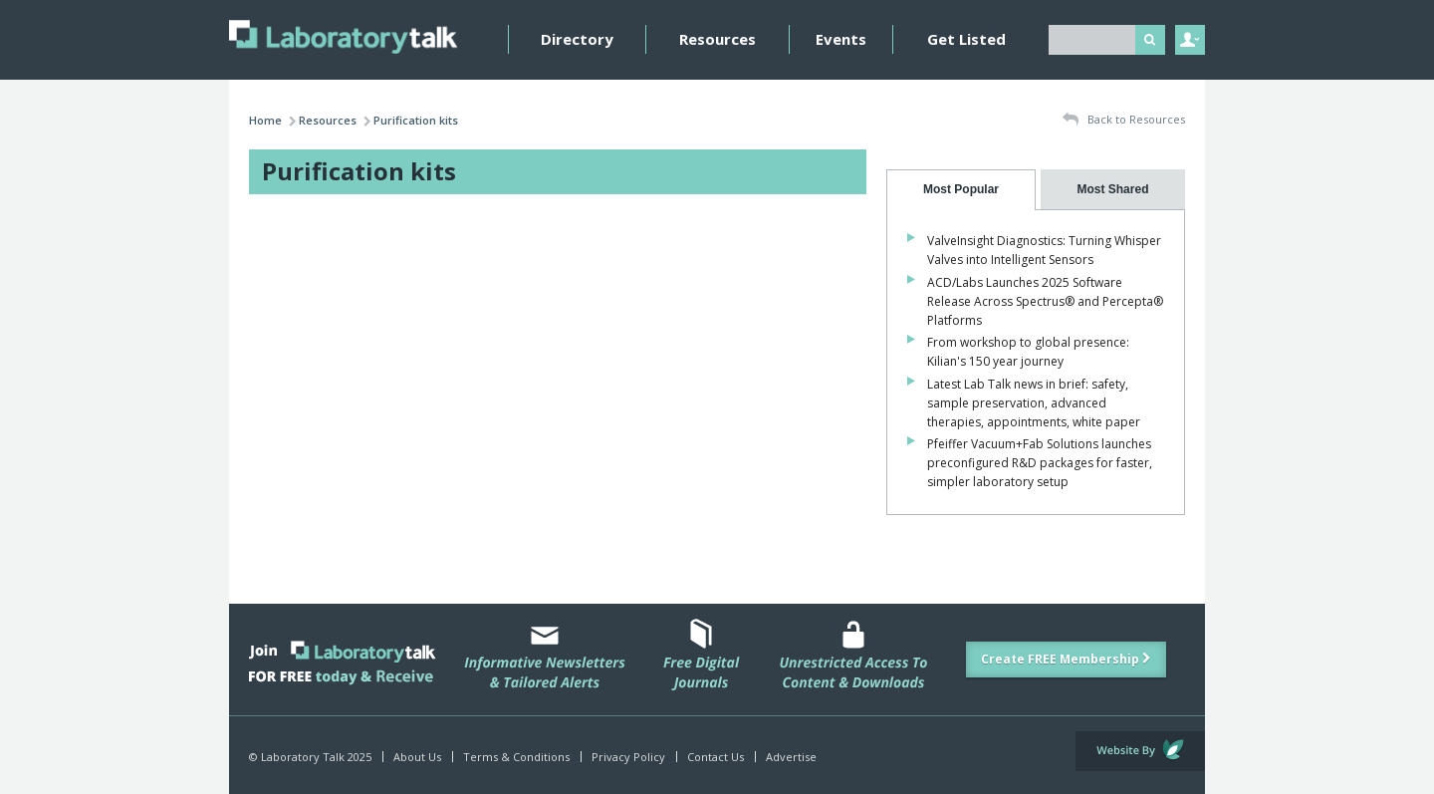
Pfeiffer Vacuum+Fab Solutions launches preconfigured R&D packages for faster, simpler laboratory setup (1039, 462)
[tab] (961, 189)
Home (265, 120)
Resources (717, 39)
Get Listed (966, 39)
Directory (577, 39)
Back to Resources (1124, 120)
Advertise (791, 756)
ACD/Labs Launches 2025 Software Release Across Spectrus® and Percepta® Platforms (1045, 301)
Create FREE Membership (1066, 659)
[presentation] (961, 189)
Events (841, 39)
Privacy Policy (628, 756)
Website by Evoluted (1140, 751)
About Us (417, 756)
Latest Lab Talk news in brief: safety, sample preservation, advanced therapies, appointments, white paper (1033, 403)
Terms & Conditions (516, 756)
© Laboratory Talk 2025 (310, 756)
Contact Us (715, 756)
